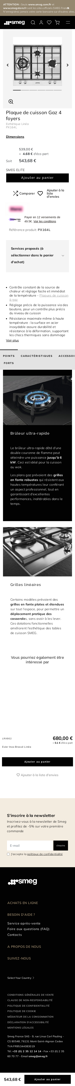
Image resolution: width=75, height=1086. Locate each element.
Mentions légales (20, 1032)
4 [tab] (42, 88)
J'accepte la (37, 858)
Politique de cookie (21, 1015)
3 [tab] (33, 88)
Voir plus (12, 340)
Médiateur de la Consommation (30, 1021)
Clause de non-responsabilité (29, 1004)
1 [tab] (17, 88)
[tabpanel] (37, 61)
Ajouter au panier (37, 178)
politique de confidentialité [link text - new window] (45, 858)
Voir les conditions (44, 221)
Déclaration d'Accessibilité (28, 1026)
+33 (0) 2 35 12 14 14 (26, 1055)
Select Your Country (19, 982)
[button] (11, 101)
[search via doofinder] (33, 22)
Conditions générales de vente (30, 999)
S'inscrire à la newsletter (31, 819)
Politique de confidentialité (28, 1010)
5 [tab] (50, 88)
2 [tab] (25, 88)
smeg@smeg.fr (38, 1060)
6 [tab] (58, 88)
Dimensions (15, 137)
